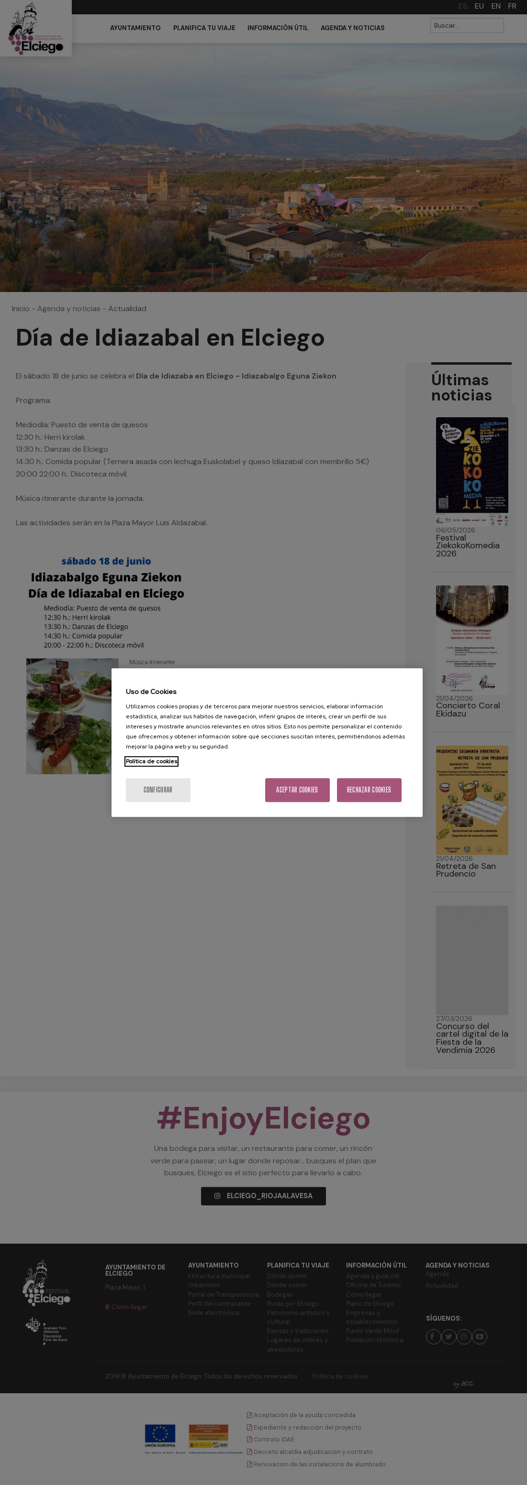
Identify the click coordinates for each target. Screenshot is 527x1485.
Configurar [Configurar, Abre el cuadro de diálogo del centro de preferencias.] (158, 790)
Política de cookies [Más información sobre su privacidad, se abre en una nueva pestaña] (151, 761)
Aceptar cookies (297, 790)
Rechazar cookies (369, 790)
